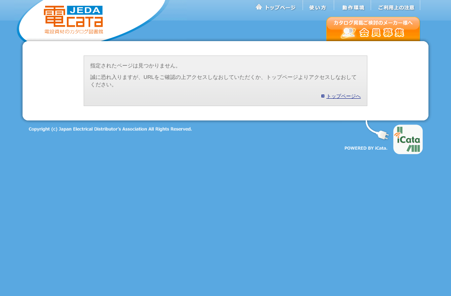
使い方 (318, 5)
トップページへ (343, 96)
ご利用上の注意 (395, 5)
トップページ (279, 5)
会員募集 (373, 29)
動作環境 (352, 5)
